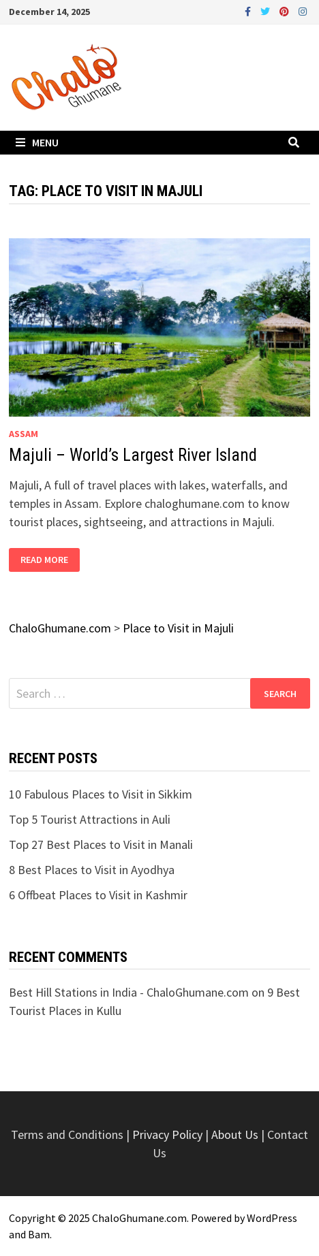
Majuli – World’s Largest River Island (133, 455)
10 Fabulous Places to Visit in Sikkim (100, 794)
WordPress (272, 1218)
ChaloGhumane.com (139, 1218)
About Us (234, 1134)
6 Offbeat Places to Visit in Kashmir (98, 895)
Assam (23, 434)
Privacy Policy (168, 1134)
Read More (44, 560)
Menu (37, 142)
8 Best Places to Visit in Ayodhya (91, 869)
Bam (39, 1234)
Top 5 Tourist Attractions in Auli (89, 819)
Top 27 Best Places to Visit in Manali (101, 844)
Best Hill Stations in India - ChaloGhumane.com (129, 992)
